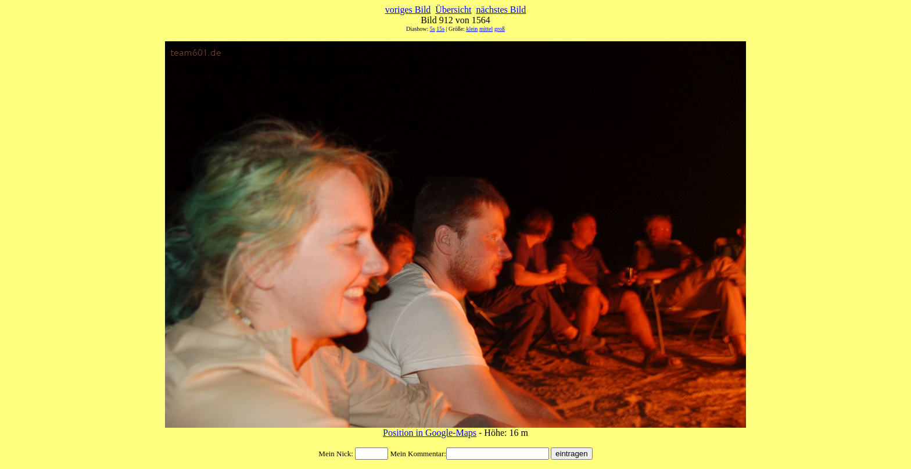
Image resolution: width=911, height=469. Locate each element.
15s (440, 29)
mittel (486, 29)
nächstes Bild (501, 10)
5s (432, 29)
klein (472, 29)
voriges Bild (408, 10)
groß (499, 29)
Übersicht (453, 10)
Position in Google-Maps (429, 433)
